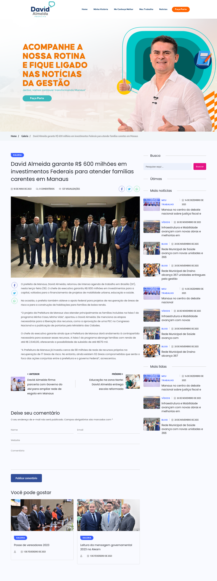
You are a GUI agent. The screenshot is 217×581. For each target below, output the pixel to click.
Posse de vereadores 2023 (31, 545)
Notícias (163, 9)
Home (85, 9)
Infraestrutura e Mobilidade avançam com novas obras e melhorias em (182, 231)
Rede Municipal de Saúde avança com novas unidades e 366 (183, 253)
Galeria (24, 136)
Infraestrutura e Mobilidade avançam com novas (180, 318)
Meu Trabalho (146, 9)
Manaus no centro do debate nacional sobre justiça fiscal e (182, 211)
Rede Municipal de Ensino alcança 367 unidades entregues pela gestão (179, 275)
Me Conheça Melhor (123, 9)
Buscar (200, 166)
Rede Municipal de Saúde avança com (179, 336)
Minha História (101, 9)
